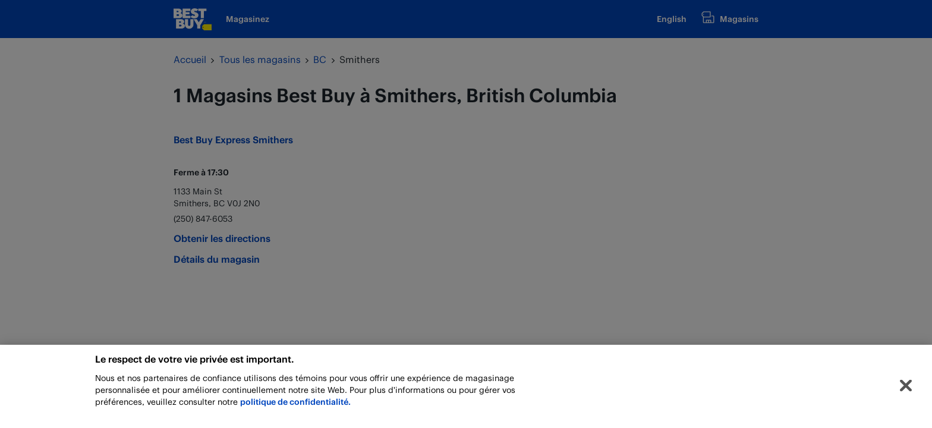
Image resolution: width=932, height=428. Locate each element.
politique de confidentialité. (295, 403)
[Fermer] (906, 387)
